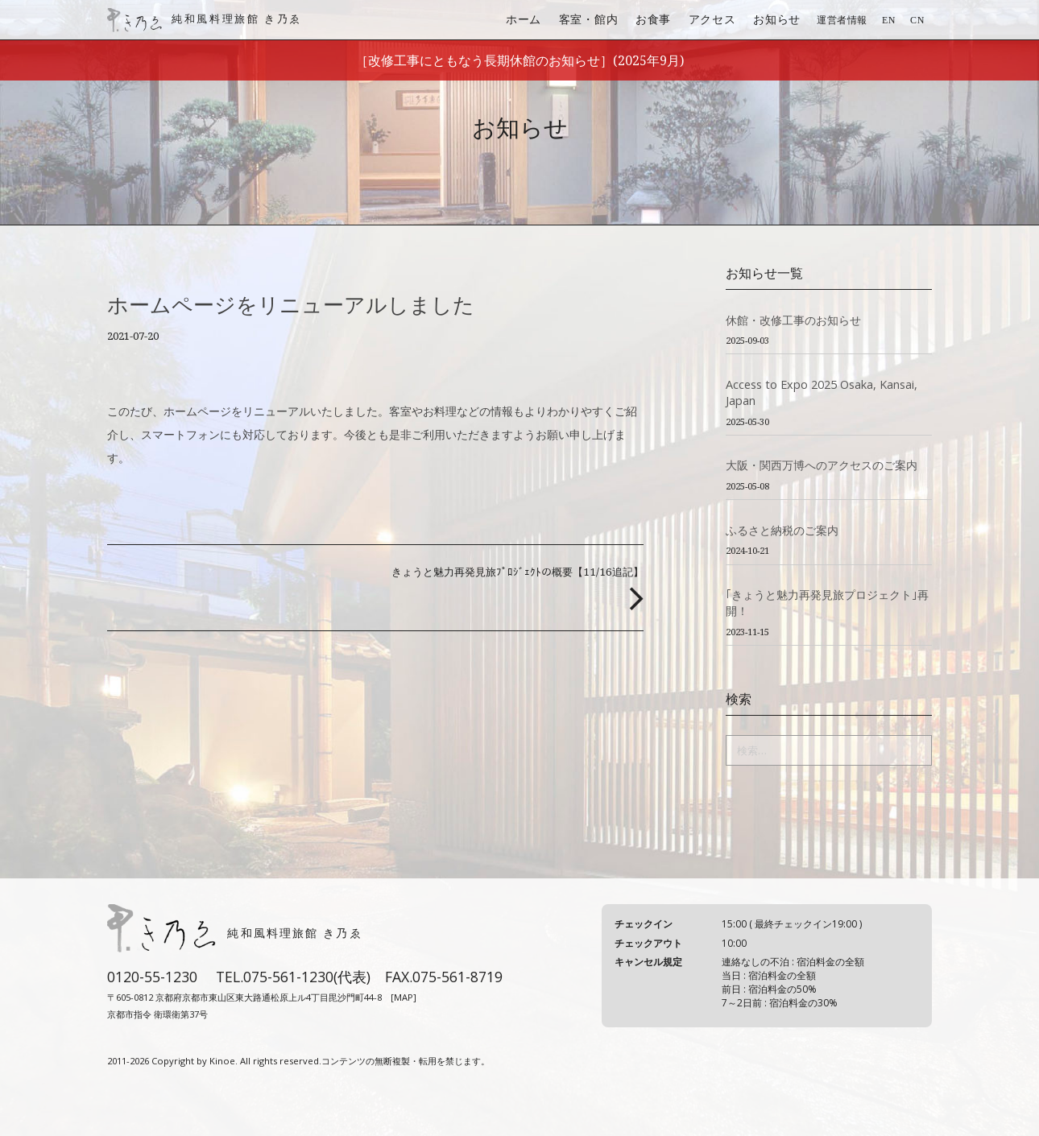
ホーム (523, 19)
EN (889, 20)
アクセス (712, 19)
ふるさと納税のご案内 (782, 530)
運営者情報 (842, 20)
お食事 (653, 19)
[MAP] (403, 997)
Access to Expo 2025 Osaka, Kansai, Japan (821, 392)
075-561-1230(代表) (306, 976)
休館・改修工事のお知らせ (793, 320)
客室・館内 (589, 19)
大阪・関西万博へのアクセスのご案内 (821, 465)
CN (917, 20)
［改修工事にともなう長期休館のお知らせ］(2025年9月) (519, 60)
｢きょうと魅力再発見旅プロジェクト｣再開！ (827, 602)
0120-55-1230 (152, 976)
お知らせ (777, 19)
